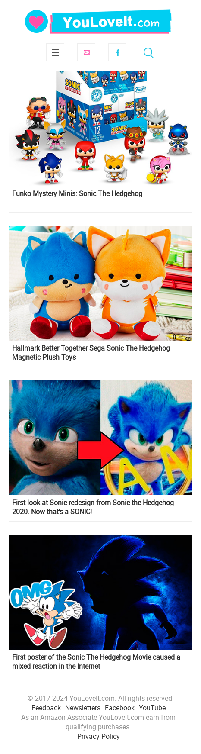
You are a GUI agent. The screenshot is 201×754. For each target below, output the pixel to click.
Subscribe (86, 52)
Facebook (117, 52)
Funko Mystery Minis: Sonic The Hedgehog (77, 193)
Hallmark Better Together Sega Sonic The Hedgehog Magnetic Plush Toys (91, 353)
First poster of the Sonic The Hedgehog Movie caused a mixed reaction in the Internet (96, 662)
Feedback (46, 707)
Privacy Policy (98, 736)
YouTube (152, 707)
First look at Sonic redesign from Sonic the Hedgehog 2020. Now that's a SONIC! (93, 507)
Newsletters (82, 707)
